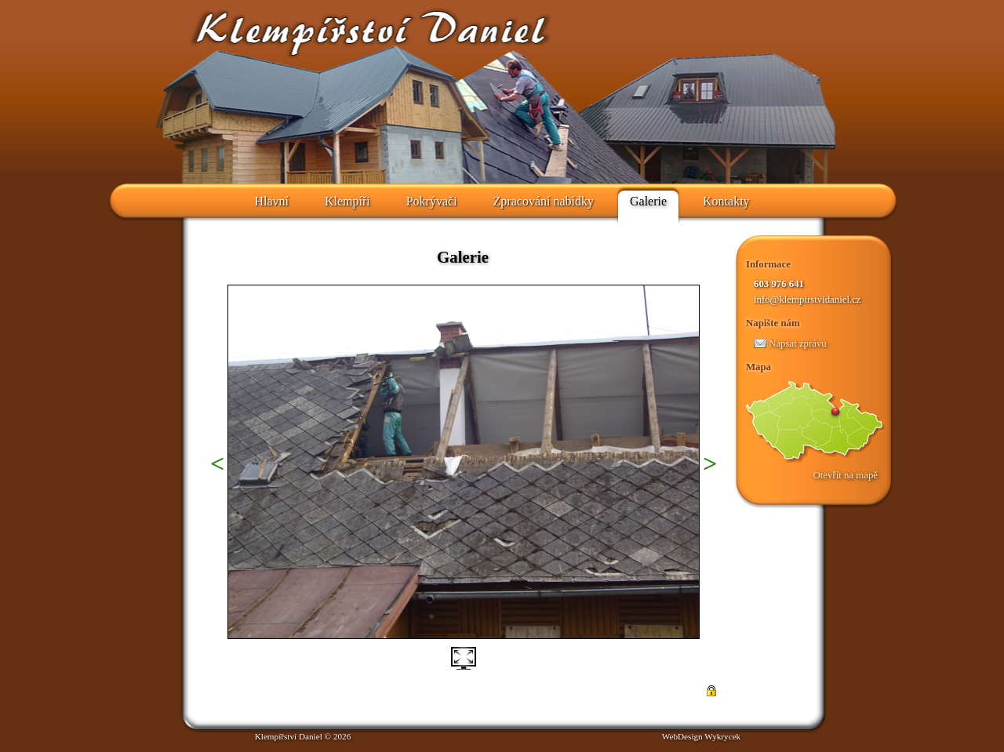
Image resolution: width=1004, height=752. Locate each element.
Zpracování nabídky (543, 201)
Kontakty (726, 201)
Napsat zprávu (790, 343)
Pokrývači (431, 201)
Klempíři (347, 201)
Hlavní (271, 201)
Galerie (648, 201)
